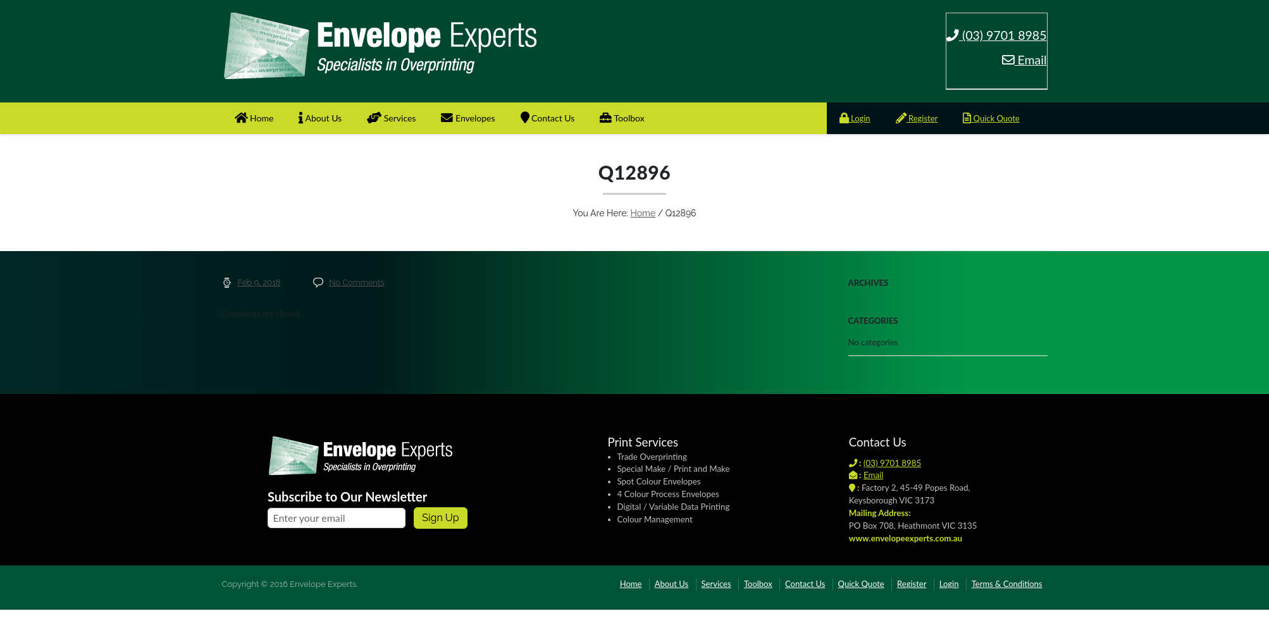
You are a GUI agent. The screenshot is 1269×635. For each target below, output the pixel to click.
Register (917, 118)
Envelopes (468, 118)
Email (1024, 59)
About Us (320, 118)
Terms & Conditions (1007, 584)
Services (391, 118)
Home (254, 118)
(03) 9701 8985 (996, 35)
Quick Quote (991, 118)
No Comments (356, 282)
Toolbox (622, 118)
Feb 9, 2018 (259, 282)
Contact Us (548, 118)
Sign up (440, 518)
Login (854, 118)
